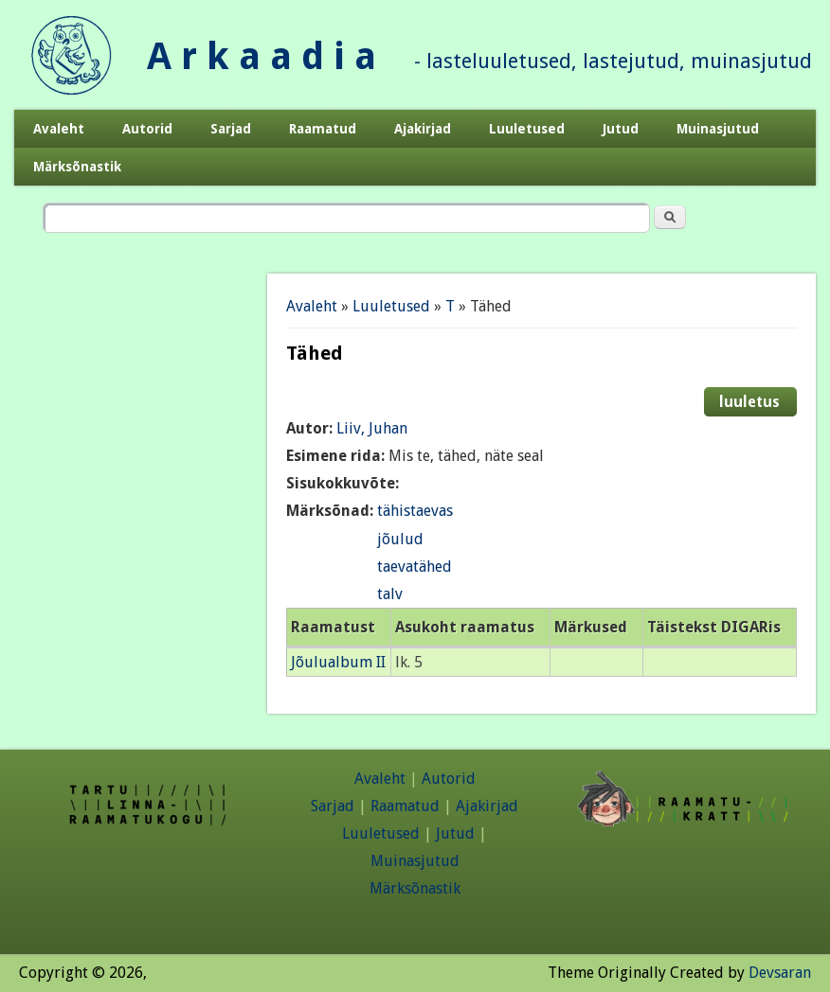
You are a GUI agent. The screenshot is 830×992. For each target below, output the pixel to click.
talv (390, 594)
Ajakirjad (422, 128)
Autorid (147, 128)
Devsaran (780, 973)
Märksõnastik (77, 166)
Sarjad (230, 128)
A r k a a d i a (261, 56)
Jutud (621, 128)
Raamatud (322, 128)
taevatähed (414, 567)
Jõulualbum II (338, 662)
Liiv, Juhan (371, 428)
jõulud (400, 539)
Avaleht (58, 128)
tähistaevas (415, 511)
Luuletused (527, 128)
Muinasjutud (718, 128)
